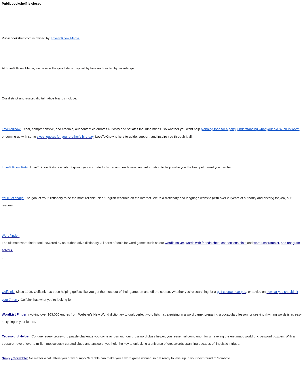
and (284, 243)
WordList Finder (14, 314)
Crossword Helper (16, 336)
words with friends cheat (203, 243)
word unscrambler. (266, 243)
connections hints (234, 243)
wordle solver (174, 243)
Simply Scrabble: (15, 358)
